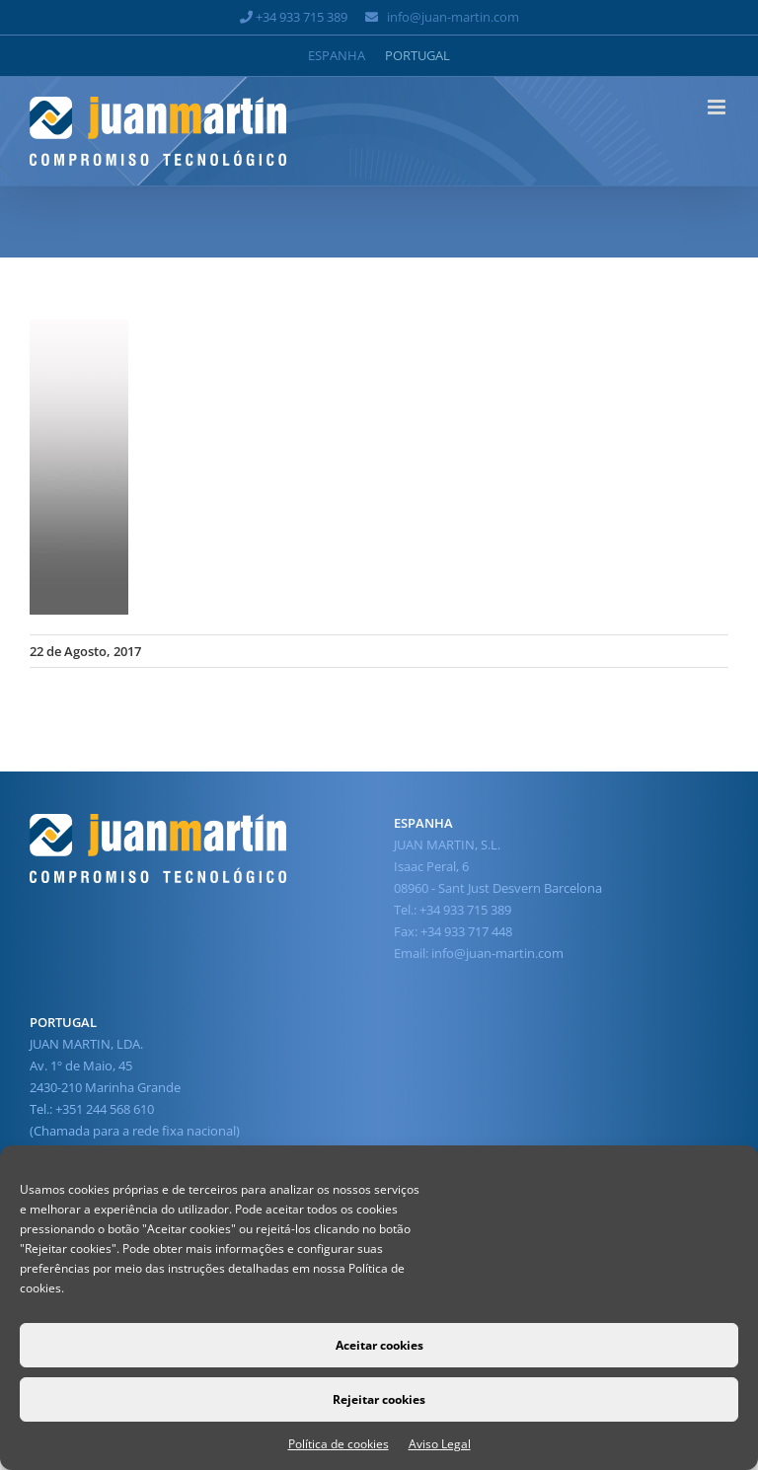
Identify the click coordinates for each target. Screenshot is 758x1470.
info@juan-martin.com (453, 17)
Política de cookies (338, 1443)
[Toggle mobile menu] (718, 107)
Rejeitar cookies (379, 1399)
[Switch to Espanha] (336, 55)
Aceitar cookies (379, 1345)
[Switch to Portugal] (417, 55)
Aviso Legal (440, 1443)
